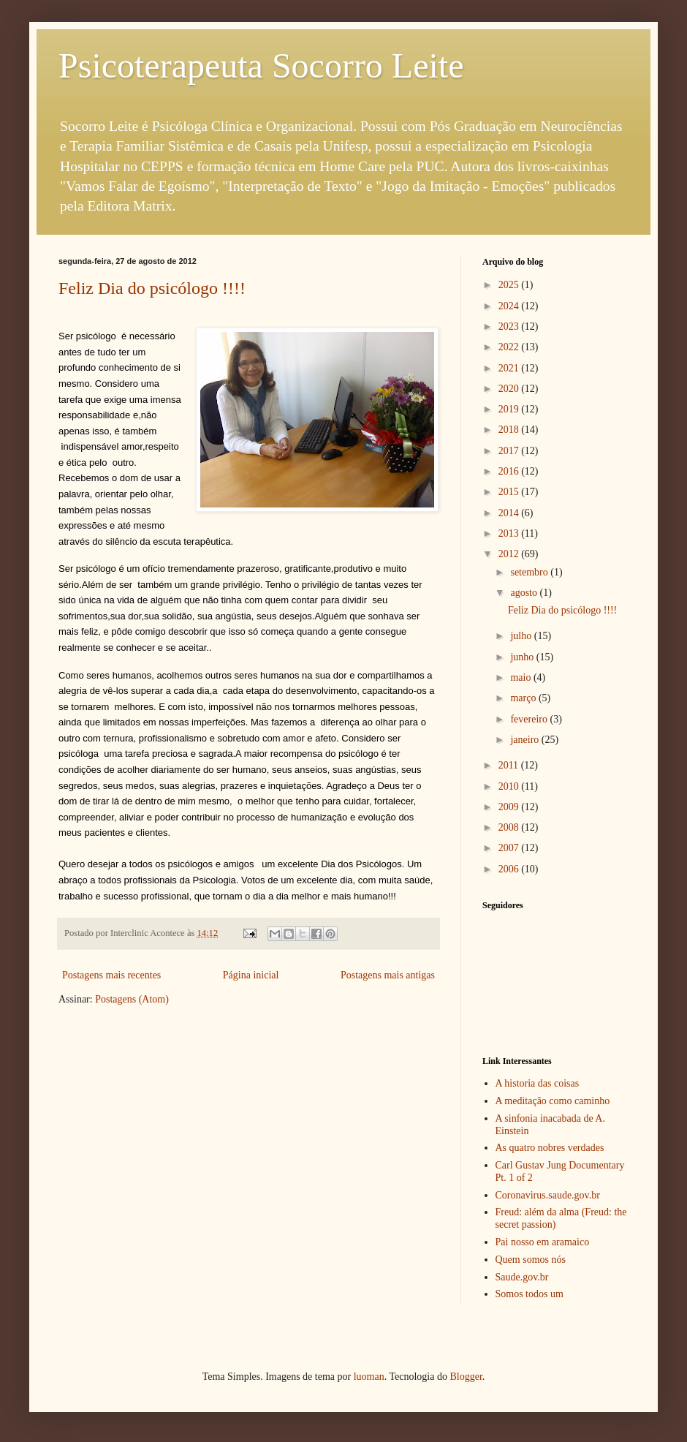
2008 (510, 827)
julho (522, 635)
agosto (524, 592)
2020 (510, 388)
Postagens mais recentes (111, 975)
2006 (510, 869)
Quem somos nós (531, 1259)
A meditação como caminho (553, 1100)
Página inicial (251, 975)
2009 (510, 806)
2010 (510, 786)
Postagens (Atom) (132, 999)
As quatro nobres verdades (550, 1147)
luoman (369, 1376)
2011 (509, 765)
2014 (510, 512)
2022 (510, 346)
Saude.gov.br (522, 1277)
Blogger (465, 1376)
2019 (510, 409)
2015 (510, 491)
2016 (510, 471)
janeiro (525, 739)
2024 (510, 306)
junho (523, 657)
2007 (510, 847)
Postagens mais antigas (388, 975)
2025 (510, 284)
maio (522, 677)
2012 (510, 553)
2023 (510, 326)
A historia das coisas (538, 1083)
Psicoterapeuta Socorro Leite (260, 65)
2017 (510, 450)
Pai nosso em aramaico (543, 1242)
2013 (510, 533)
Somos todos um (529, 1293)
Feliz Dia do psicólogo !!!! (152, 288)
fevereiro (530, 719)
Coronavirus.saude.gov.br (548, 1195)
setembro (530, 572)
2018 (510, 429)
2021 (510, 368)
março (524, 697)
